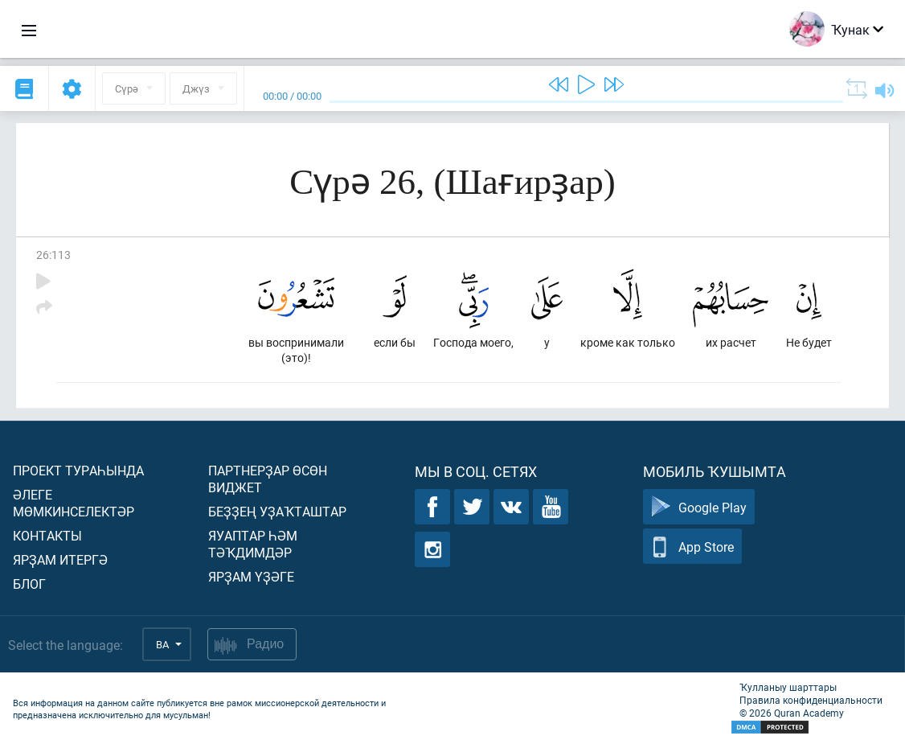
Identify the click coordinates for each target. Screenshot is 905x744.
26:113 (53, 254)
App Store (692, 546)
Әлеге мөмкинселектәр (73, 503)
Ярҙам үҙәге (251, 576)
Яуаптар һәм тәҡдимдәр (252, 544)
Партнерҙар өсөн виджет (267, 478)
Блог (29, 583)
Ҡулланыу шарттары (788, 686)
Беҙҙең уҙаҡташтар (277, 511)
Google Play (699, 507)
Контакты (47, 535)
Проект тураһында (78, 470)
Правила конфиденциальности (810, 699)
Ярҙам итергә (60, 559)
